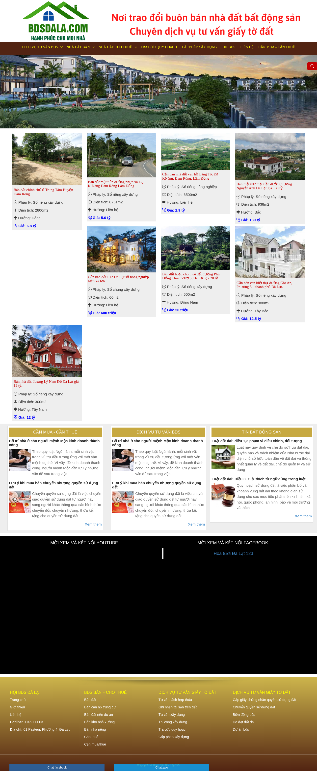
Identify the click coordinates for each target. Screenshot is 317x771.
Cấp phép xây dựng (199, 47)
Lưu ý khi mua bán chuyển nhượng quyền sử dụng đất (53, 485)
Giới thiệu (17, 707)
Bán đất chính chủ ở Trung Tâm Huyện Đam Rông (43, 192)
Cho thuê (91, 737)
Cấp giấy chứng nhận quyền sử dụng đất (264, 700)
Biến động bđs (244, 715)
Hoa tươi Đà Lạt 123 (233, 553)
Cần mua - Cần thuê (55, 432)
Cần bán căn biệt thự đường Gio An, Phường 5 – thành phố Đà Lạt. (264, 285)
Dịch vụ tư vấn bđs (40, 47)
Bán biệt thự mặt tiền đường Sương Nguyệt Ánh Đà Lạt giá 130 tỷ (264, 186)
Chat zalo (161, 767)
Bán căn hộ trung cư (100, 707)
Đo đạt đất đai (244, 722)
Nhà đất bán (78, 47)
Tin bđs (228, 47)
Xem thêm (93, 524)
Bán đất (90, 700)
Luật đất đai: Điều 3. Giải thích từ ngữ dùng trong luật (258, 479)
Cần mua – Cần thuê (277, 47)
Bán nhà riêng (95, 729)
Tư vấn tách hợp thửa (175, 700)
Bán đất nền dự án (98, 715)
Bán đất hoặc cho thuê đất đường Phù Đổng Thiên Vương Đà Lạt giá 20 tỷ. (191, 276)
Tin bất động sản (261, 432)
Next (308, 91)
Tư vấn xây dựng (171, 715)
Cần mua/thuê (95, 744)
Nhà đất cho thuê (115, 47)
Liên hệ (247, 47)
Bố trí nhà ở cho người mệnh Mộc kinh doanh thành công (54, 443)
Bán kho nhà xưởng (99, 722)
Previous (8, 91)
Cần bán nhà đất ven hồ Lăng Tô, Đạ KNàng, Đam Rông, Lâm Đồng (190, 176)
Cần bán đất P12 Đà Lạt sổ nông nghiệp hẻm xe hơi (118, 279)
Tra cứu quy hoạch (159, 47)
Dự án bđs (241, 729)
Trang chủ (18, 700)
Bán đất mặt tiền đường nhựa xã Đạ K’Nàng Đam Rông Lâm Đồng (115, 184)
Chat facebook (57, 767)
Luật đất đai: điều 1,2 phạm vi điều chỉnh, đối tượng (256, 441)
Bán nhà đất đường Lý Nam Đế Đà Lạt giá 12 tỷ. (46, 384)
